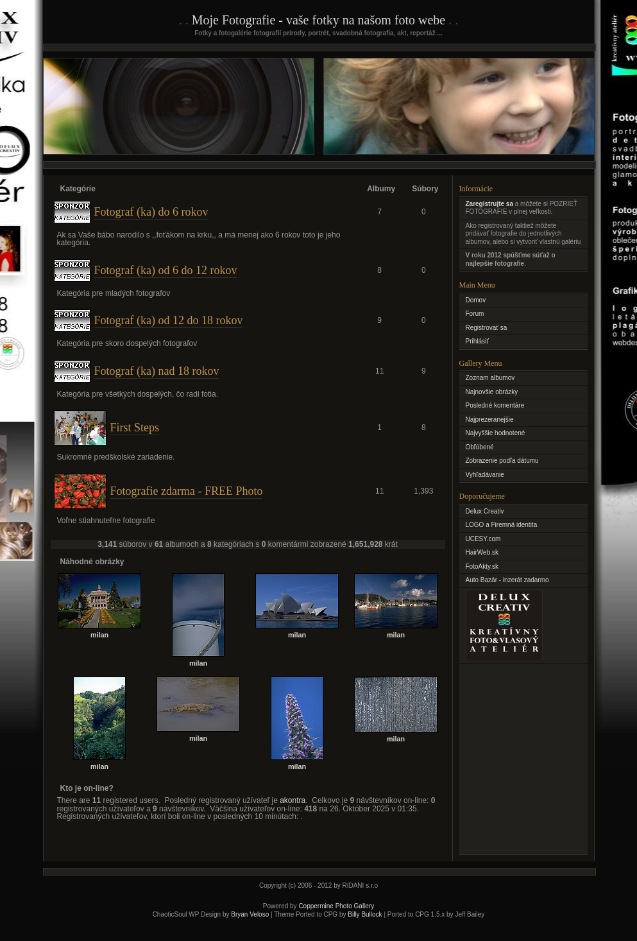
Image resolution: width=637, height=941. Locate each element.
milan (99, 635)
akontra (292, 800)
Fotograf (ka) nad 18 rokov (156, 371)
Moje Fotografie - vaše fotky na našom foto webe (318, 20)
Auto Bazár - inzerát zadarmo (507, 579)
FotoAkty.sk (482, 566)
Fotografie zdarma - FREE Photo (186, 491)
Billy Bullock (365, 914)
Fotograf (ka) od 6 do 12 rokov (165, 270)
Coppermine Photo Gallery (336, 906)
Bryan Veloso (250, 914)
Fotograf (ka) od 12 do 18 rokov (168, 320)
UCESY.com (483, 538)
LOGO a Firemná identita (502, 524)
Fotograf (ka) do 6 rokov (151, 211)
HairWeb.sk (482, 552)
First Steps (135, 427)
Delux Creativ (485, 511)
